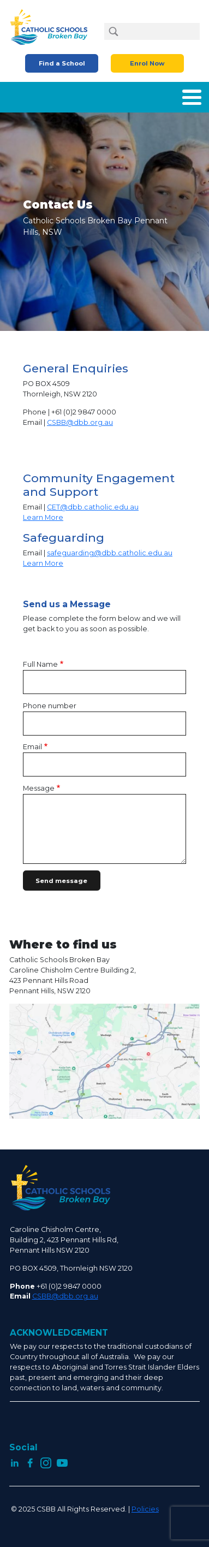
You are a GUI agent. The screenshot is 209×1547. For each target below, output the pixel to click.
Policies (145, 1509)
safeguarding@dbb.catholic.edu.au (109, 553)
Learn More (43, 517)
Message (39, 788)
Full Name (40, 664)
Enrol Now (147, 63)
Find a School (62, 63)
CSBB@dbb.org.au (80, 422)
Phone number (49, 706)
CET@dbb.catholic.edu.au (93, 507)
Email (32, 747)
